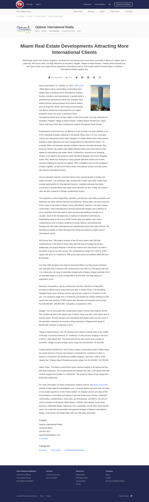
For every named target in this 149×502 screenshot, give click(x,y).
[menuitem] (110, 4)
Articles (78, 484)
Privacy (48, 496)
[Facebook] (82, 77)
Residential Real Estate (40, 16)
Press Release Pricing (24, 478)
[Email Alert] (49, 77)
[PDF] (94, 77)
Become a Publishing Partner (115, 481)
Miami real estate (101, 385)
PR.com (79, 86)
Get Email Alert (56, 77)
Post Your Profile (51, 478)
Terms (42, 496)
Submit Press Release (123, 4)
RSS (70, 77)
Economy (43, 450)
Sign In (38, 4)
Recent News (80, 475)
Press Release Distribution (25, 481)
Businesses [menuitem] (87, 4)
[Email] (100, 77)
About (37, 31)
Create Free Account (53, 475)
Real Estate (29, 16)
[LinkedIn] (88, 77)
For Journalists (81, 481)
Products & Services (68, 31)
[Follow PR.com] (130, 496)
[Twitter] (76, 77)
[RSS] (67, 77)
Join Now (29, 4)
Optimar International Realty (56, 16)
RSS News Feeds (81, 478)
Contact (44, 31)
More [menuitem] (79, 31)
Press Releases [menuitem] (100, 4)
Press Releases (21, 16)
